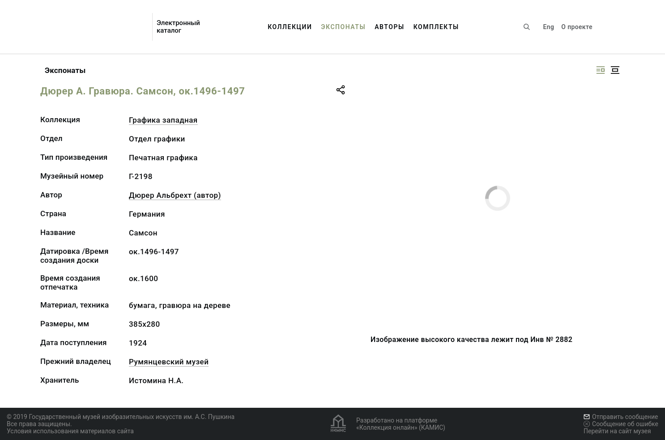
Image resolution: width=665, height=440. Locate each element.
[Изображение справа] (600, 70)
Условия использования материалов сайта (70, 431)
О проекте (576, 26)
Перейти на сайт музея (617, 431)
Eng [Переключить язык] (548, 26)
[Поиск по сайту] (527, 27)
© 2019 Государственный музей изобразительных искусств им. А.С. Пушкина (120, 416)
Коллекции (290, 26)
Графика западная (163, 119)
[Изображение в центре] (615, 70)
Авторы (390, 26)
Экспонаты (343, 26)
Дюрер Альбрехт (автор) (175, 195)
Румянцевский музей (169, 361)
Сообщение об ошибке (621, 423)
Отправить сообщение (621, 416)
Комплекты (436, 26)
